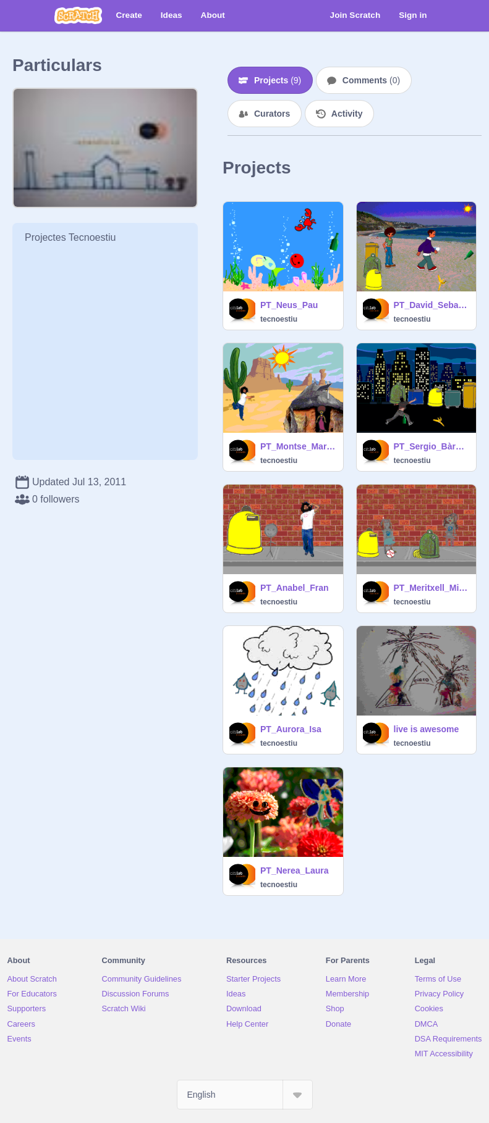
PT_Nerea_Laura (294, 870)
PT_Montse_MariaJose (298, 446)
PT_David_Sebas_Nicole (431, 305)
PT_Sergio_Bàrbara (431, 446)
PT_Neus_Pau (289, 305)
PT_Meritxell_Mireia (431, 588)
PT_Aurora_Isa (290, 729)
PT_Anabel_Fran (294, 588)
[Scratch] (78, 15)
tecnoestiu (278, 319)
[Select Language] (245, 1094)
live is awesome (426, 729)
